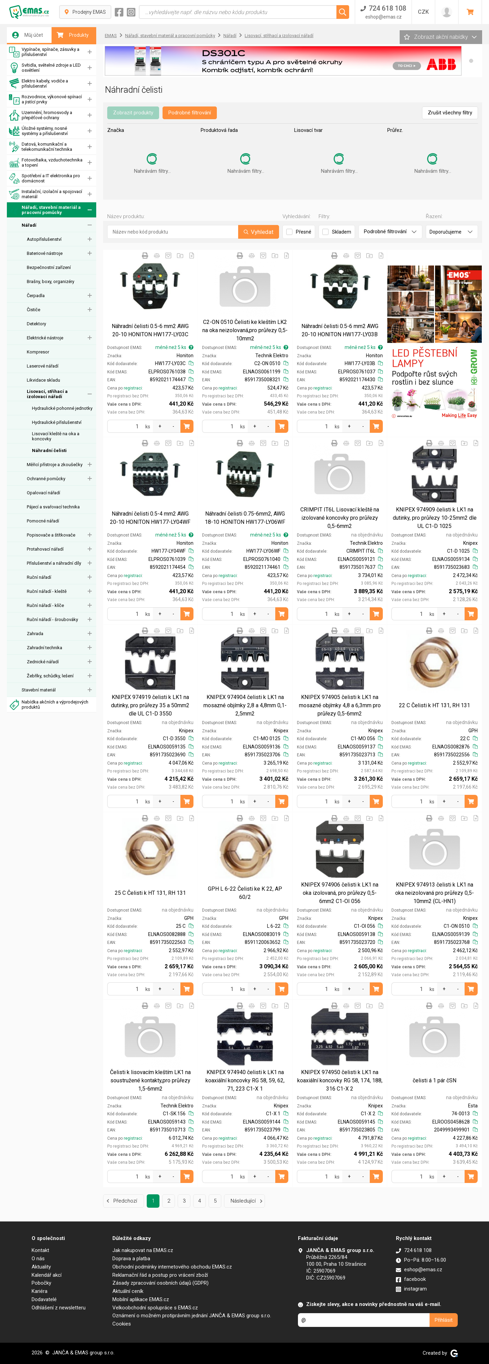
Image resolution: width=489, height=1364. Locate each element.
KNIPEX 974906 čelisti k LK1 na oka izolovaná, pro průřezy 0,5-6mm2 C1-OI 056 (339, 892)
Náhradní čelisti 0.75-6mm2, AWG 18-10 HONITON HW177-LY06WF (245, 517)
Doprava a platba (131, 1258)
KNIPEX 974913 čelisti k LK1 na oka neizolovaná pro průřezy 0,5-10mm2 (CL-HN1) (434, 892)
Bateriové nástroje (45, 253)
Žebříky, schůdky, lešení (50, 675)
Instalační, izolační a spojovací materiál (45, 194)
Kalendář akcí (47, 1275)
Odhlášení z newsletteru (59, 1308)
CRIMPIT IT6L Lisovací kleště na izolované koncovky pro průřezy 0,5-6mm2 (339, 517)
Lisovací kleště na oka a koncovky (55, 436)
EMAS (111, 35)
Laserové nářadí (42, 366)
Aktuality (41, 1267)
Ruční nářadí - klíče (45, 605)
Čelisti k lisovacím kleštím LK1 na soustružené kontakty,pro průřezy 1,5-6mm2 (150, 1080)
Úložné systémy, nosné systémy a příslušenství (38, 131)
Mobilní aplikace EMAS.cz (140, 1299)
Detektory (36, 323)
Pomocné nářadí (43, 520)
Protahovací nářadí (45, 549)
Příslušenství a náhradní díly (54, 563)
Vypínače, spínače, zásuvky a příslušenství (44, 52)
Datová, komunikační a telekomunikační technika (40, 147)
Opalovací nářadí (43, 492)
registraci (133, 388)
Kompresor (38, 351)
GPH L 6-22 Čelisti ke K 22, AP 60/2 (245, 893)
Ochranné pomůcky (46, 478)
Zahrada (35, 633)
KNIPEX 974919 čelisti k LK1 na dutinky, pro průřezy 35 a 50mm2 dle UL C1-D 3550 (150, 705)
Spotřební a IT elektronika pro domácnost (44, 178)
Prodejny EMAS (85, 12)
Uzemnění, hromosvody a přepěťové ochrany (40, 115)
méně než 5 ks (174, 347)
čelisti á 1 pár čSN (434, 1080)
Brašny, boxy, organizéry (50, 281)
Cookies (121, 1324)
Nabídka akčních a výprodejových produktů (48, 704)
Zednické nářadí (43, 661)
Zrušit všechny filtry (450, 113)
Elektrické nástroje (45, 337)
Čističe (33, 309)
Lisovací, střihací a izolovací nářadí (47, 394)
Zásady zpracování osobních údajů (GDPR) (160, 1283)
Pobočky (41, 1283)
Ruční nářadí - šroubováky (52, 619)
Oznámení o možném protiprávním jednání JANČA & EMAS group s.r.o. (191, 1315)
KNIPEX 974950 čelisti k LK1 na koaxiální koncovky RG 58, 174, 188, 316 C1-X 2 (339, 1080)
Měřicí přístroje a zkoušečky (54, 464)
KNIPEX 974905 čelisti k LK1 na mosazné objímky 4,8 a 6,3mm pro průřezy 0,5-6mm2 (340, 705)
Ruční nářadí (39, 577)
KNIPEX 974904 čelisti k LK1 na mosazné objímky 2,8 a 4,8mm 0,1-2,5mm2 (245, 705)
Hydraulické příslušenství (56, 422)
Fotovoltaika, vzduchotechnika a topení (45, 162)
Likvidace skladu (43, 380)
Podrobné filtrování (189, 113)
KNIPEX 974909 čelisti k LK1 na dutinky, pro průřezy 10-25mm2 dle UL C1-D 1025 (435, 517)
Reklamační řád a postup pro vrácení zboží (160, 1275)
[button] (471, 61)
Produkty (73, 35)
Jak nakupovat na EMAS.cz (142, 1250)
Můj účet (27, 35)
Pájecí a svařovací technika (53, 506)
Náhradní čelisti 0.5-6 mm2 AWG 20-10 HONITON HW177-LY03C (150, 330)
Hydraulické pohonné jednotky (62, 408)
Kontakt (40, 1250)
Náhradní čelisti (49, 450)
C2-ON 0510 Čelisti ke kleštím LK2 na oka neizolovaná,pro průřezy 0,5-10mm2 (245, 330)
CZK (423, 12)
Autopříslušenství (44, 239)
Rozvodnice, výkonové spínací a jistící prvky (45, 99)
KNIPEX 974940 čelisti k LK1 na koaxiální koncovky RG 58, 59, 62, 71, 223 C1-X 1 (245, 1080)
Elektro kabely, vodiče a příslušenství (38, 83)
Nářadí (29, 225)
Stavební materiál (39, 689)
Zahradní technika (44, 647)
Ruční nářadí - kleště (47, 591)
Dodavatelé (44, 1299)
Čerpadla (36, 295)
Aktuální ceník (127, 1291)
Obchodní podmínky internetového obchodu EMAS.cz (172, 1267)
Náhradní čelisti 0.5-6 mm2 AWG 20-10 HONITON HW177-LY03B (339, 330)
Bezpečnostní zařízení (49, 267)
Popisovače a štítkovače (51, 535)
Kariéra (39, 1291)
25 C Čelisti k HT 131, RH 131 (150, 893)
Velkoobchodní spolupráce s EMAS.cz (155, 1308)
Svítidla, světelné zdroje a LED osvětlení (45, 68)
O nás (38, 1258)
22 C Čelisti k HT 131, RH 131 (434, 705)
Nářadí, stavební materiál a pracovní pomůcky (45, 210)
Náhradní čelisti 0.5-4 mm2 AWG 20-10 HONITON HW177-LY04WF (150, 517)
